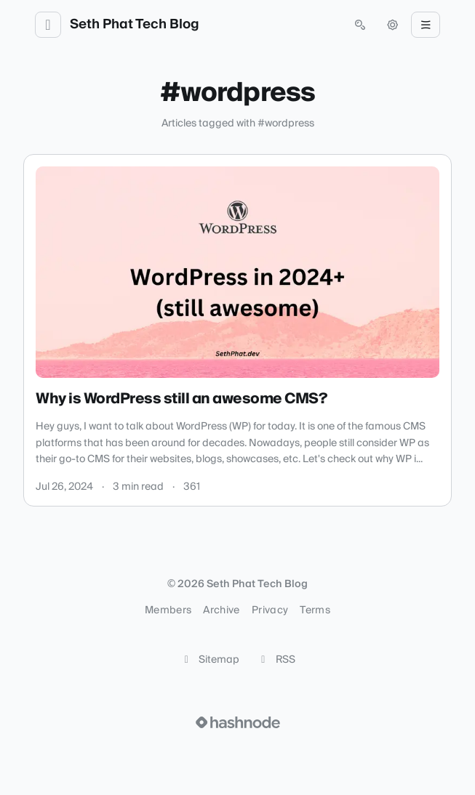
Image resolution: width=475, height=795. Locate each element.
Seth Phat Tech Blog (134, 25)
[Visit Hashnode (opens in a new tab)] (238, 722)
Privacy (270, 610)
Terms (315, 610)
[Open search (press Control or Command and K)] (360, 25)
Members (168, 610)
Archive (221, 610)
